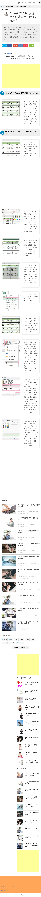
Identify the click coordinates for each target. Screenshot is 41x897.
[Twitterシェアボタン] (4, 45)
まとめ (4, 643)
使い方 (4, 639)
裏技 (33, 639)
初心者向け (20, 643)
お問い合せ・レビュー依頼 (7, 886)
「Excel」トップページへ (21, 647)
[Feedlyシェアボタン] (31, 45)
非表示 (9, 53)
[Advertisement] (21, 76)
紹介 (22, 639)
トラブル (12, 643)
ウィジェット (4, 882)
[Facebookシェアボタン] (9, 45)
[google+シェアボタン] (15, 45)
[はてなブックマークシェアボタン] (20, 45)
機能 (27, 639)
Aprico (20, 2)
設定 (16, 639)
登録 (11, 639)
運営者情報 (3, 890)
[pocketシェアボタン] (25, 45)
